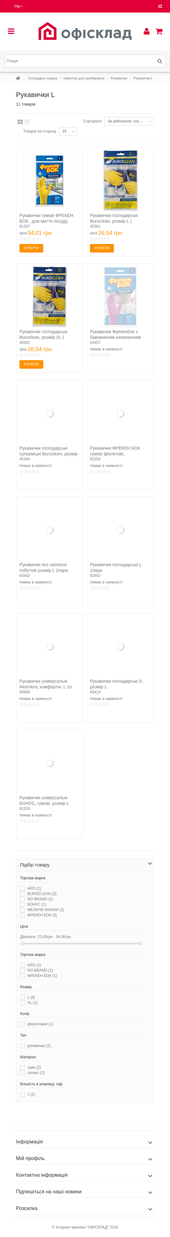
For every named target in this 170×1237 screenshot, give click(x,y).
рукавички (38, 1046)
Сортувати (92, 121)
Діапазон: (28, 937)
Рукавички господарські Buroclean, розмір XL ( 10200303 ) (43, 337)
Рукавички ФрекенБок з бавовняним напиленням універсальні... (115, 337)
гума (34, 1067)
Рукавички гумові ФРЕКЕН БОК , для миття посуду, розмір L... (46, 221)
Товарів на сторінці (39, 131)
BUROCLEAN (41, 894)
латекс (36, 1073)
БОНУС (36, 904)
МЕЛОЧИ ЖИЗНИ (45, 910)
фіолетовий (40, 1024)
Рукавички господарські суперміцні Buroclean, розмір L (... (48, 454)
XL (32, 1003)
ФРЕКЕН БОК (42, 915)
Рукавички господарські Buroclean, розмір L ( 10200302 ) (114, 221)
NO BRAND (40, 899)
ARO (34, 888)
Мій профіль (30, 1158)
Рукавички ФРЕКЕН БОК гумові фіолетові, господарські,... (115, 454)
